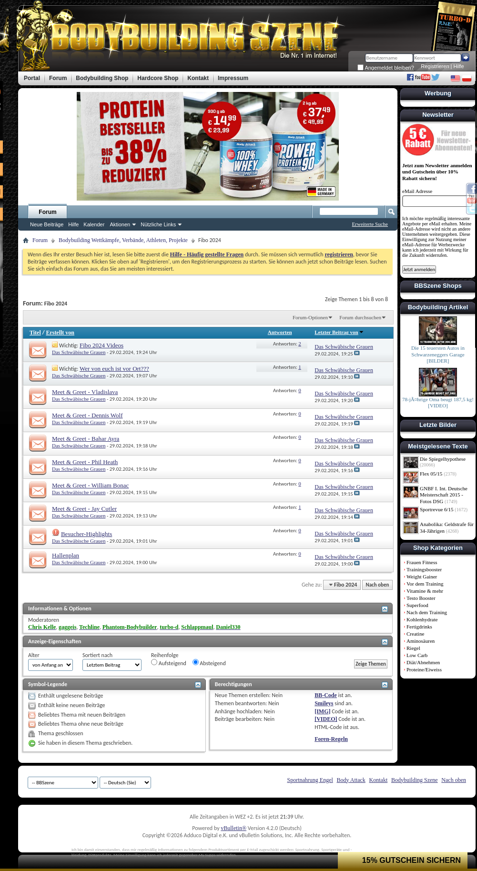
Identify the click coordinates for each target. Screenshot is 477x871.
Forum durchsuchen (360, 317)
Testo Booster (421, 598)
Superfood (417, 605)
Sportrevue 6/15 (437, 509)
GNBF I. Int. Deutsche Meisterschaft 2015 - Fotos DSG (443, 495)
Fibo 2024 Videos (101, 345)
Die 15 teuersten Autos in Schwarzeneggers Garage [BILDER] (438, 354)
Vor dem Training (424, 584)
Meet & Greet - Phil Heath (85, 462)
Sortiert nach (97, 655)
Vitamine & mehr (424, 591)
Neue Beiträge (46, 224)
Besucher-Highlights (86, 533)
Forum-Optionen (310, 317)
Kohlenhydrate (421, 619)
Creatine (415, 634)
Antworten (280, 332)
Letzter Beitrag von (339, 332)
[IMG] (322, 711)
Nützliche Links (158, 224)
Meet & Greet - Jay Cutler (84, 508)
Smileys (324, 703)
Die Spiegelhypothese (443, 459)
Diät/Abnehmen (423, 662)
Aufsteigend (168, 663)
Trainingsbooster (424, 569)
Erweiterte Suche (370, 224)
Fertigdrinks (419, 626)
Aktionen (120, 224)
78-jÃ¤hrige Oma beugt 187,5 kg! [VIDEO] (438, 402)
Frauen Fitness (421, 562)
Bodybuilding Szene (414, 780)
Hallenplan (65, 555)
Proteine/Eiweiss (424, 669)
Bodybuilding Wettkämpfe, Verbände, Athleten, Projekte (123, 240)
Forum (47, 212)
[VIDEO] (326, 719)
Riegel (413, 648)
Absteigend (209, 663)
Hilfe (459, 66)
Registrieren (435, 66)
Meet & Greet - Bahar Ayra (85, 438)
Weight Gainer (421, 576)
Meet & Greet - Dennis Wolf (87, 415)
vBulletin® (233, 828)
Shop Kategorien (438, 547)
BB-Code (326, 695)
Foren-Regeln (331, 739)
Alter (34, 655)
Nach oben (377, 585)
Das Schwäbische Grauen (78, 352)
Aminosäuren (420, 641)
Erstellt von (60, 332)
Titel (35, 332)
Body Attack (351, 780)
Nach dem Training (426, 612)
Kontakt (378, 780)
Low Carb (416, 655)
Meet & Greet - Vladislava (85, 391)
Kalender (93, 224)
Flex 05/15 (431, 473)
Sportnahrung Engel (310, 780)
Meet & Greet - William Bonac (90, 485)
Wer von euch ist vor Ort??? (114, 368)
